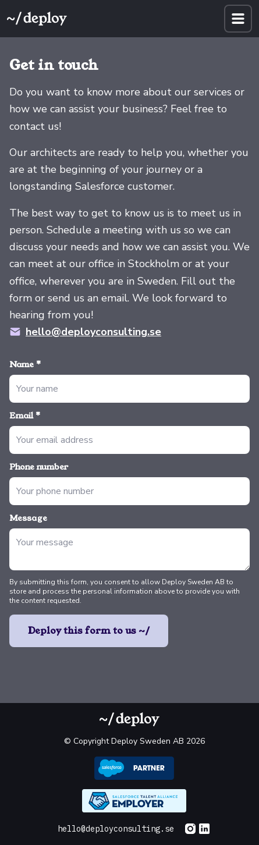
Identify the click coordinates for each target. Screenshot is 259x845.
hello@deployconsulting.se (93, 332)
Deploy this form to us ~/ (89, 630)
